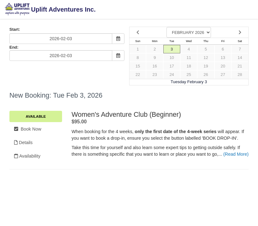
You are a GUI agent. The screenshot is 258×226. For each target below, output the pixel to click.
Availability (27, 156)
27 (223, 74)
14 (240, 57)
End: (13, 47)
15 (137, 66)
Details (23, 142)
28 (240, 74)
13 (223, 57)
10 (172, 57)
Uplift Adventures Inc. (50, 10)
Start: (14, 29)
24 (172, 74)
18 (189, 66)
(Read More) (236, 154)
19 (205, 66)
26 (205, 74)
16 (154, 66)
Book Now (27, 129)
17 (172, 66)
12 (205, 57)
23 (154, 74)
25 (189, 74)
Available (36, 116)
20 (223, 66)
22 (137, 74)
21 (240, 66)
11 (189, 57)
